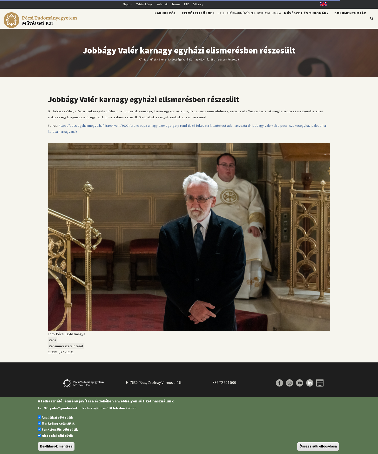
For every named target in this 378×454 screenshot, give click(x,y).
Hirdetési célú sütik (57, 436)
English (321, 4)
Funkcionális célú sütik (60, 429)
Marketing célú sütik (58, 423)
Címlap (143, 62)
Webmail (162, 4)
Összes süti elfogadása (318, 446)
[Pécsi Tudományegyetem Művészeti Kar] (41, 25)
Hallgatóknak (208, 21)
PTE (186, 4)
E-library (198, 4)
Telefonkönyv (144, 4)
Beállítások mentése (56, 446)
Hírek (153, 62)
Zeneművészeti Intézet (66, 349)
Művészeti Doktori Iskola (252, 21)
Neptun (127, 4)
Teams (176, 4)
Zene (52, 343)
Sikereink (164, 62)
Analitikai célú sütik (57, 417)
